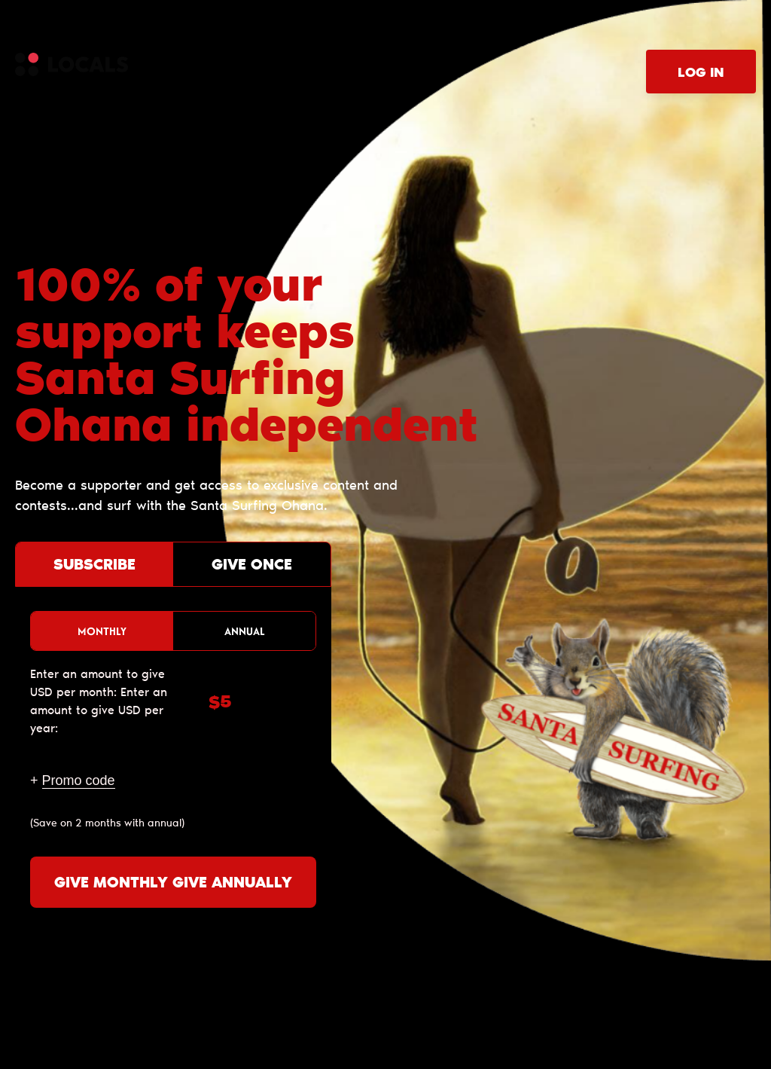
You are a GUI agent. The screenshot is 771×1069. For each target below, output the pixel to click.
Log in (701, 74)
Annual (244, 631)
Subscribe (94, 565)
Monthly (102, 631)
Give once (252, 565)
